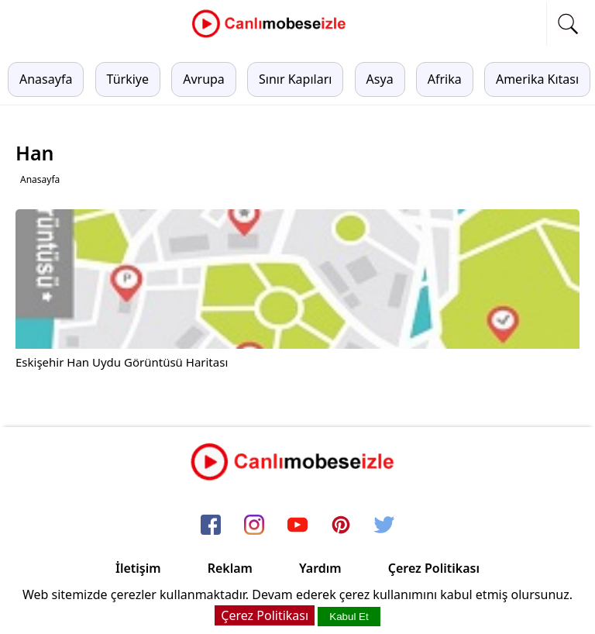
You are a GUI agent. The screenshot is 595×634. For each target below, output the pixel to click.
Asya (380, 79)
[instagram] (254, 526)
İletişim (138, 568)
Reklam (230, 568)
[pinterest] (341, 526)
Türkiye (128, 79)
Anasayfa (45, 79)
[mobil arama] (568, 24)
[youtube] (297, 526)
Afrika (445, 79)
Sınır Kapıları (295, 79)
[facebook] (211, 526)
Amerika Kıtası (537, 79)
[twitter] (384, 526)
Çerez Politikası (434, 568)
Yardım (320, 568)
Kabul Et (348, 616)
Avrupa (204, 79)
